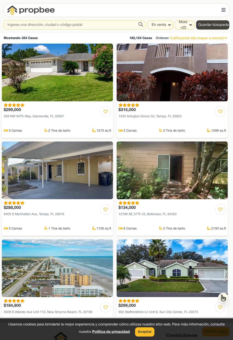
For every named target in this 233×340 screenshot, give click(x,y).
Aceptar (145, 332)
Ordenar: (162, 38)
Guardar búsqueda (213, 25)
